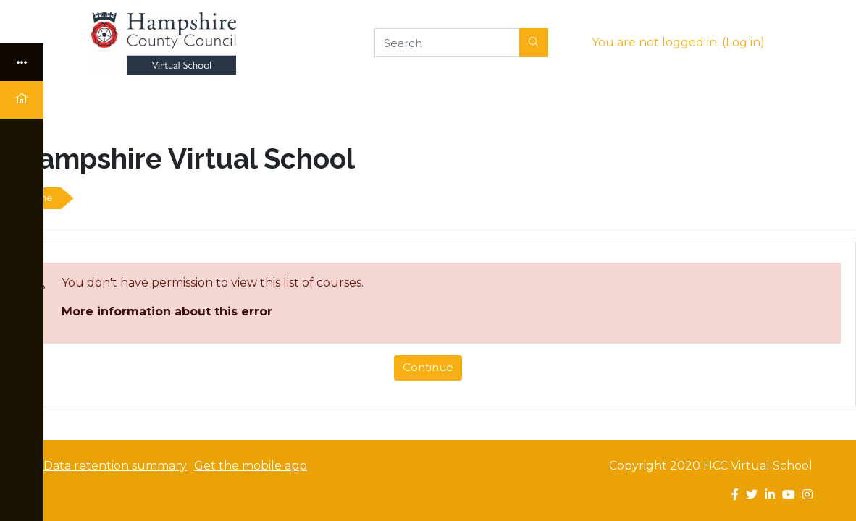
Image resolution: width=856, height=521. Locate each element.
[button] (533, 42)
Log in (743, 42)
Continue (428, 367)
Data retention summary (115, 466)
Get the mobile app (250, 466)
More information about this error (167, 311)
